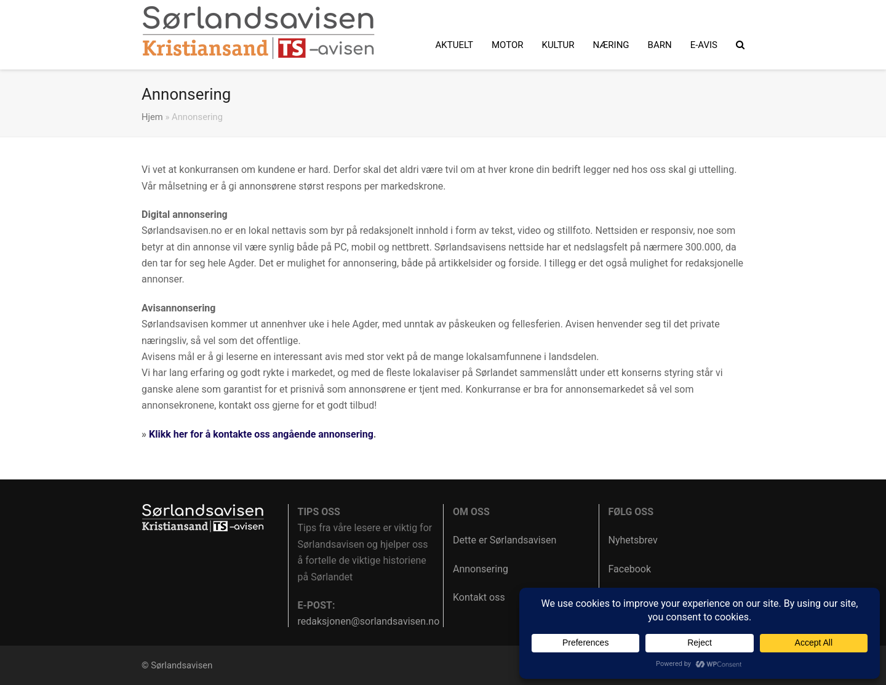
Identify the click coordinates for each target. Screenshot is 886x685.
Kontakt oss (479, 597)
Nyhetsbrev (633, 540)
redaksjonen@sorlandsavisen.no (369, 621)
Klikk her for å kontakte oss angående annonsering (261, 434)
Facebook (630, 569)
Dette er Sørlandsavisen (504, 540)
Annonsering (480, 569)
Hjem (152, 116)
